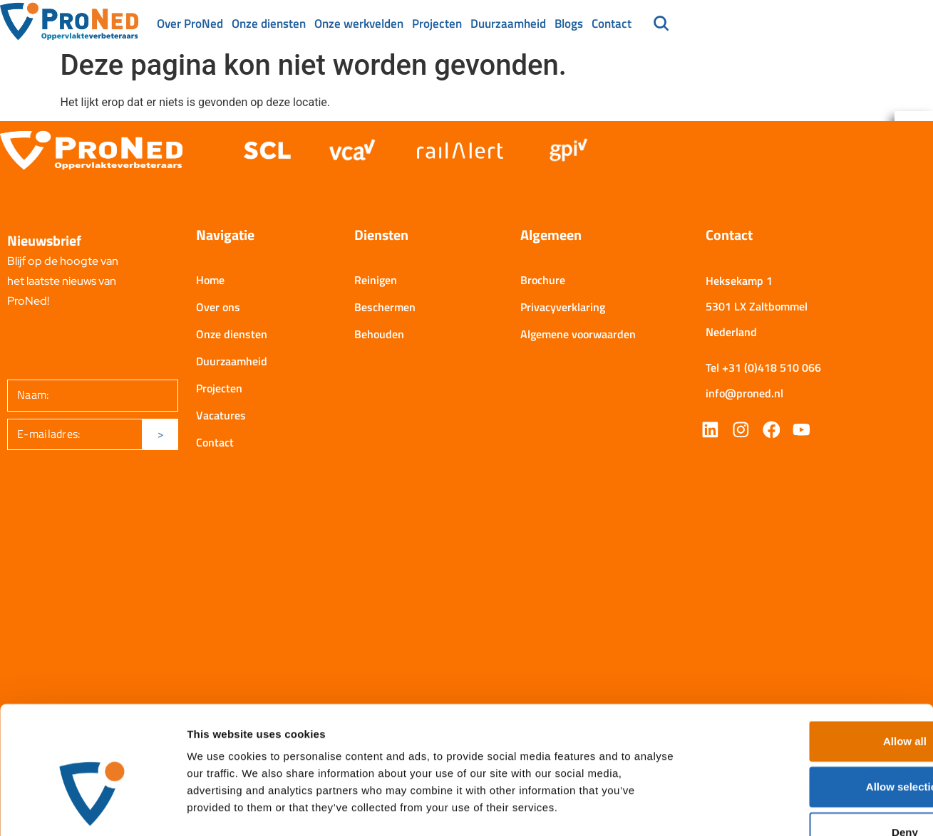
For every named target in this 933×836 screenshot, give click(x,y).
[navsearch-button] (661, 25)
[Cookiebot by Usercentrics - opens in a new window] (92, 808)
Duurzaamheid (508, 23)
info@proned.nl (744, 394)
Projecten (437, 23)
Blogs (569, 23)
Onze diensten (269, 23)
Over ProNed (190, 23)
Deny (814, 742)
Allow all (814, 651)
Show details (748, 808)
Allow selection (813, 697)
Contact (612, 23)
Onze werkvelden (358, 23)
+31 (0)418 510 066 (771, 368)
